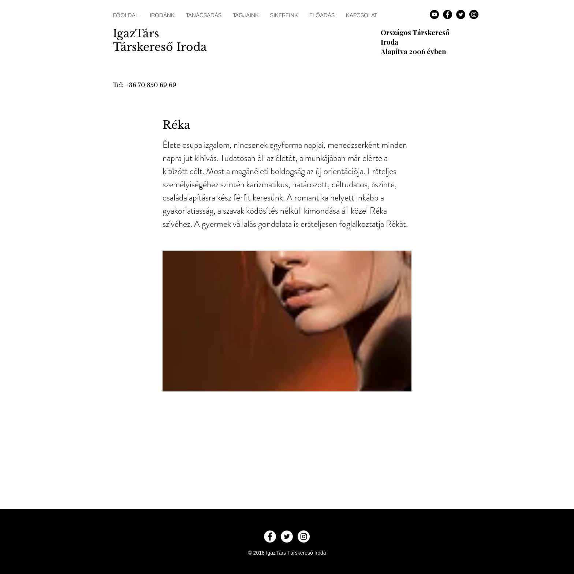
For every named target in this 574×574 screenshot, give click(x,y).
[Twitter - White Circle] (287, 536)
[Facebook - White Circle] (270, 536)
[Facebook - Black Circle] (447, 14)
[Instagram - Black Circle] (473, 14)
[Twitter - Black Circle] (460, 14)
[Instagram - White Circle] (304, 536)
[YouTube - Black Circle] (434, 14)
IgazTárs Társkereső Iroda (160, 40)
